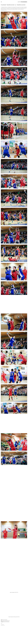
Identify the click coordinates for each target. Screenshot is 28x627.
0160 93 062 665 (5, 619)
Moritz (22, 1)
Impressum (2, 624)
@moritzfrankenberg (6, 621)
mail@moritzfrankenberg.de (6, 620)
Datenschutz (3, 625)
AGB (1, 623)
